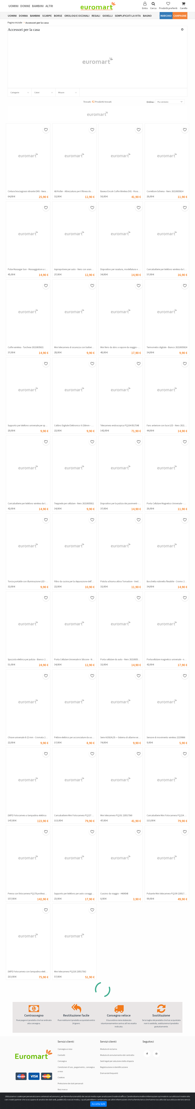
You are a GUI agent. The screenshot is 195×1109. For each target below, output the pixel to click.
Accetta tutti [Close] (98, 1103)
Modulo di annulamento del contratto (117, 1055)
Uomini (13, 6)
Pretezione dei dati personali (70, 1083)
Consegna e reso (65, 1049)
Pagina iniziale (15, 22)
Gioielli (107, 15)
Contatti (61, 1055)
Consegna (62, 1061)
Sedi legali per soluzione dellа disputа (117, 1061)
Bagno (147, 15)
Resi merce (62, 1089)
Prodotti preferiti (168, 6)
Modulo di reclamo (108, 1049)
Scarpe (47, 15)
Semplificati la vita (128, 15)
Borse (58, 15)
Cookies (61, 1077)
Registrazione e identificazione (114, 1067)
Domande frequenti (109, 1073)
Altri (49, 6)
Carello (183, 6)
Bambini (38, 6)
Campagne (180, 15)
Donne (25, 6)
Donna (23, 15)
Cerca (153, 6)
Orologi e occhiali (76, 15)
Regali (96, 15)
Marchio (166, 15)
